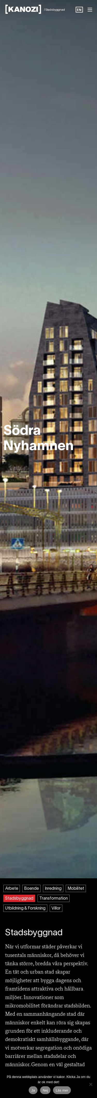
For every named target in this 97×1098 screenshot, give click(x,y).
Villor (56, 908)
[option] (79, 10)
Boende (31, 889)
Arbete (11, 889)
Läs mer (62, 1090)
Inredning (53, 889)
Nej (45, 1090)
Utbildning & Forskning (25, 908)
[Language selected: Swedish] (79, 10)
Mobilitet (76, 889)
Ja (33, 1090)
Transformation (53, 898)
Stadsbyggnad (19, 898)
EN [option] (79, 10)
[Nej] (90, 1084)
